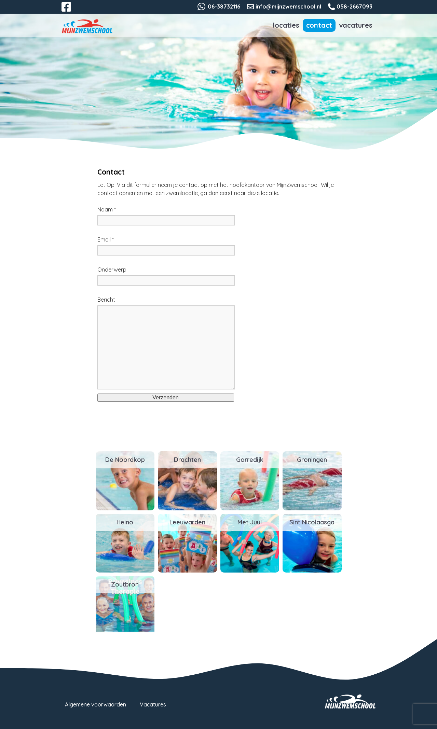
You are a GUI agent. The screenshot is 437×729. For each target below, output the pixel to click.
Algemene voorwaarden (95, 704)
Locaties (286, 25)
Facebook (71, 10)
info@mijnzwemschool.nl (288, 6)
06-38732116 (224, 6)
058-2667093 (354, 6)
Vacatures (355, 25)
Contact (319, 25)
